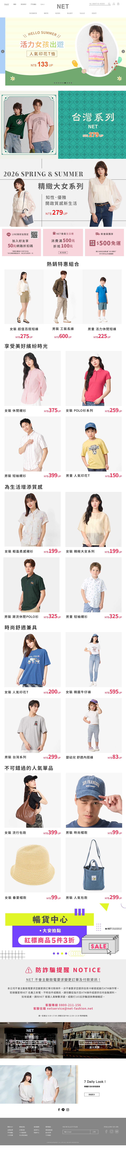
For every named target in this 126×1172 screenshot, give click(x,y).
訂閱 (94, 1132)
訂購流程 (22, 1130)
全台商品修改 (23, 1135)
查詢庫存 (23, 4)
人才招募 (10, 1135)
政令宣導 (48, 1132)
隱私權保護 (49, 1130)
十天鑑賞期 (22, 1132)
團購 (14, 4)
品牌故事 (10, 1130)
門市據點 (33, 4)
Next (123, 51)
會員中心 (36, 1130)
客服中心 (36, 1132)
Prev (2, 51)
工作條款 (48, 1135)
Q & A (42, 4)
